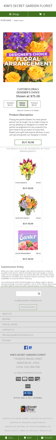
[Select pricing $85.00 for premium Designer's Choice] (34, 104)
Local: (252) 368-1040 (28, 366)
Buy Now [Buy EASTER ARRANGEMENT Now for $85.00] (28, 258)
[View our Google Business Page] (30, 348)
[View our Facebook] (26, 348)
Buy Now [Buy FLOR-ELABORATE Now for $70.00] (28, 188)
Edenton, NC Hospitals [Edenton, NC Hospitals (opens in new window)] (41, 418)
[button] (28, 393)
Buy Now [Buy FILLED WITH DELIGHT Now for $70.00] (28, 223)
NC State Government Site (39, 427)
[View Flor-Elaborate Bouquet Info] (28, 169)
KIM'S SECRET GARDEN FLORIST (28, 5)
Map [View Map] (28, 437)
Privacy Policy (11, 431)
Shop (14, 14)
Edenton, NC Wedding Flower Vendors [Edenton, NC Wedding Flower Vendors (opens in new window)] (28, 422)
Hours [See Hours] (46, 437)
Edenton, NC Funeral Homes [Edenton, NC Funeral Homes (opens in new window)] (16, 418)
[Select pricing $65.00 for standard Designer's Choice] (10, 104)
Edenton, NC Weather (15, 427)
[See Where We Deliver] (28, 307)
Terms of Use (46, 431)
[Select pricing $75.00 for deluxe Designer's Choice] (22, 104)
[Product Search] (28, 293)
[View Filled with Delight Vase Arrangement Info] (28, 205)
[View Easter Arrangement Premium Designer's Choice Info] (28, 240)
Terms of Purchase (29, 431)
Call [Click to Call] (9, 437)
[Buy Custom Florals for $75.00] (28, 142)
